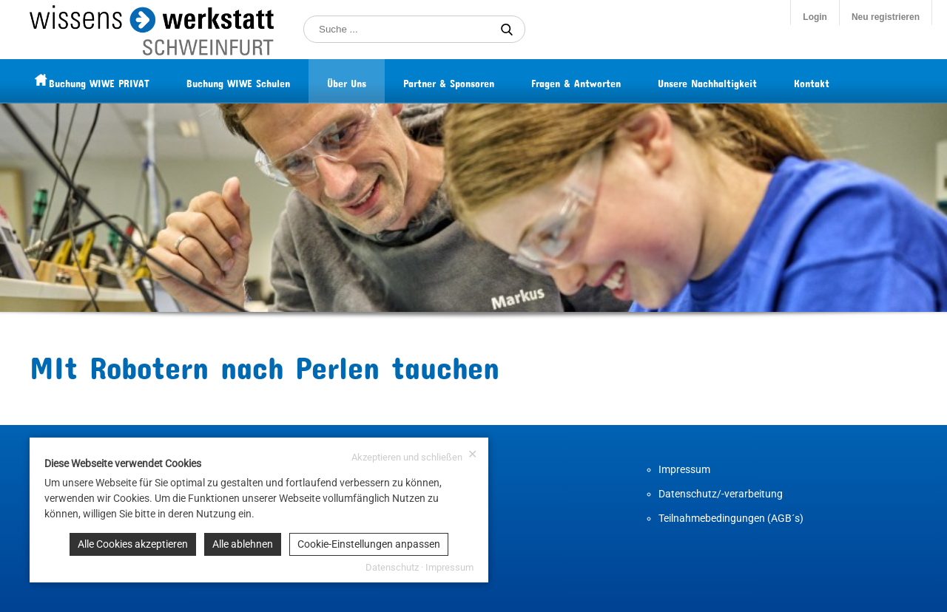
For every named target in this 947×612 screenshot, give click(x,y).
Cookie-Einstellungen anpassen (368, 544)
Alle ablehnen (242, 544)
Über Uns (375, 81)
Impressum (684, 469)
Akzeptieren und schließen (414, 456)
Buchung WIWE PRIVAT (128, 81)
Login (815, 17)
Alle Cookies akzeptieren (133, 544)
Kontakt (840, 81)
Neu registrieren (886, 17)
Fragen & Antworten (605, 81)
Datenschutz (392, 567)
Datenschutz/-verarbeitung (720, 494)
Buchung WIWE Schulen (267, 81)
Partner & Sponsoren (477, 81)
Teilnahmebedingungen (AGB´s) (730, 518)
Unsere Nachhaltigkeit (736, 81)
